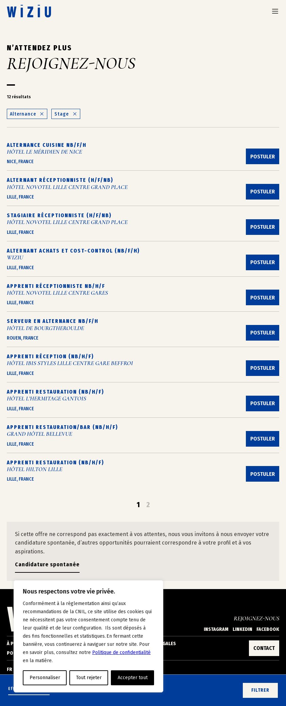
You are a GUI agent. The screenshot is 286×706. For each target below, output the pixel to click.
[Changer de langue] (13, 669)
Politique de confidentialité (121, 652)
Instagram (216, 629)
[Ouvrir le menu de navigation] (275, 11)
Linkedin (242, 629)
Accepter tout (133, 678)
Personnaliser (45, 678)
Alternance (27, 114)
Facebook (267, 629)
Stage (65, 114)
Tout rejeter (89, 678)
